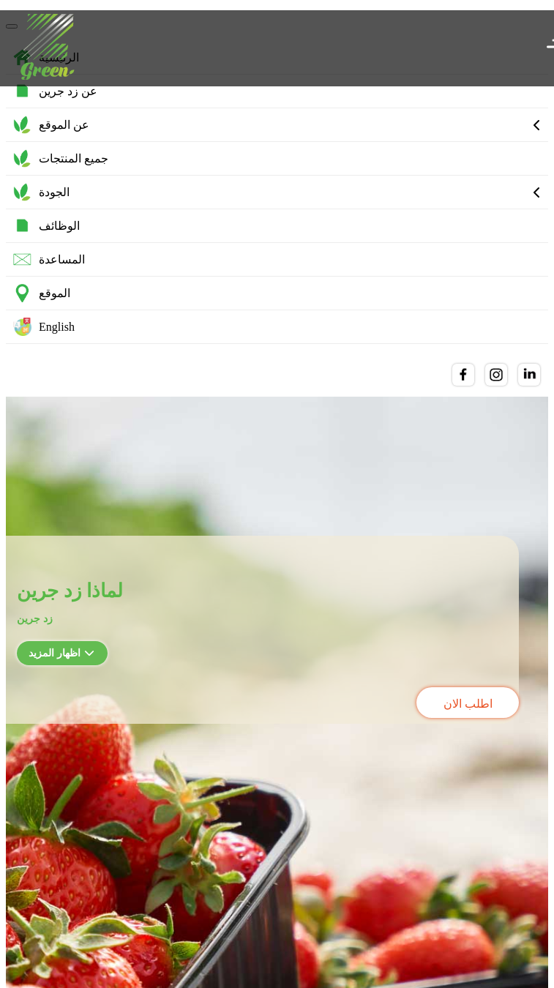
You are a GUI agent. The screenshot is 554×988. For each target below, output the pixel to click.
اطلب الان (468, 703)
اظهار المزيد (61, 653)
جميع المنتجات (60, 158)
